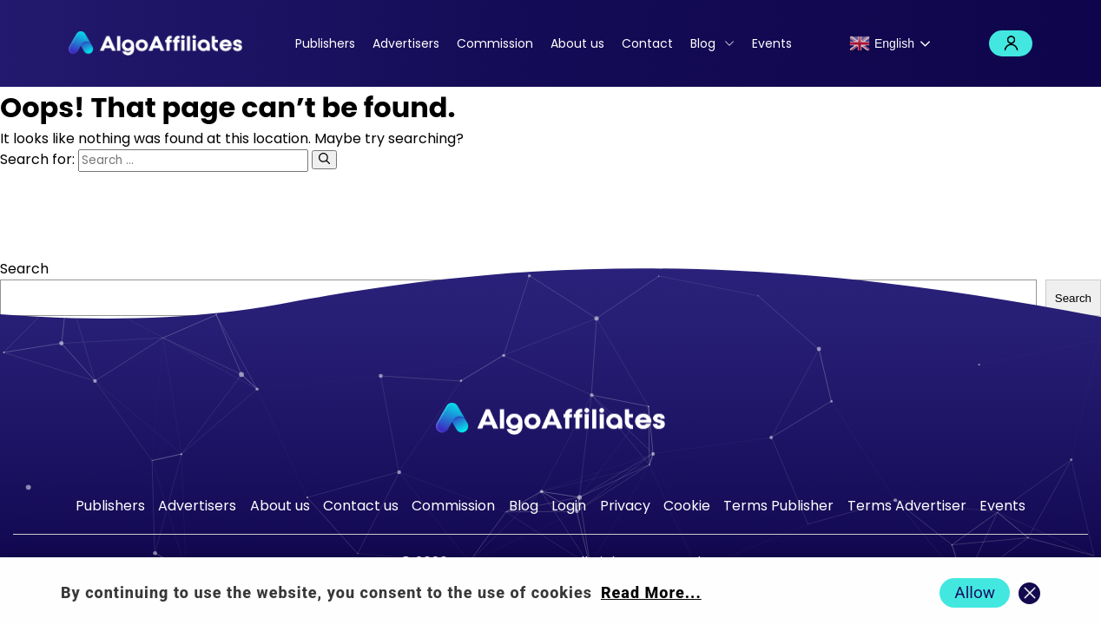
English (881, 43)
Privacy (625, 506)
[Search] (324, 159)
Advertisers (405, 43)
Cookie (686, 506)
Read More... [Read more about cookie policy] (651, 592)
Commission (495, 43)
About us (577, 43)
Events (772, 43)
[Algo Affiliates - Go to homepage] (155, 43)
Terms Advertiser (906, 506)
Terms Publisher (778, 506)
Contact (647, 43)
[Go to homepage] (550, 419)
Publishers (325, 43)
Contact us (361, 506)
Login (1010, 43)
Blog (702, 43)
